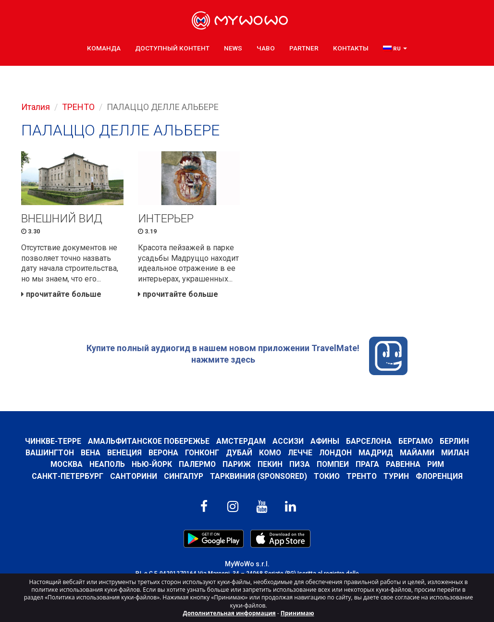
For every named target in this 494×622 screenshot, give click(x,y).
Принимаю (297, 613)
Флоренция (439, 476)
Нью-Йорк (152, 464)
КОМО (270, 452)
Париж (236, 464)
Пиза (299, 464)
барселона (369, 441)
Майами (417, 452)
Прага (367, 464)
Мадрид (375, 452)
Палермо (197, 464)
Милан (455, 452)
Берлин (454, 441)
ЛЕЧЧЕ (300, 452)
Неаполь (107, 464)
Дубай (239, 452)
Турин (396, 476)
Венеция (124, 452)
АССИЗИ (288, 441)
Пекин (270, 464)
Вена (90, 452)
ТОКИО (327, 476)
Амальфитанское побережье (149, 441)
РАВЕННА (403, 464)
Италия (35, 107)
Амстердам (241, 441)
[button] (395, 48)
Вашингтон (49, 452)
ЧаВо (266, 48)
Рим (435, 464)
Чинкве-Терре (53, 441)
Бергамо (415, 441)
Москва (66, 464)
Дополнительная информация (229, 613)
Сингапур (183, 476)
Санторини (133, 476)
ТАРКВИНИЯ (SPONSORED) (258, 476)
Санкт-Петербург (67, 476)
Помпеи (333, 464)
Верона (163, 452)
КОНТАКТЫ (351, 48)
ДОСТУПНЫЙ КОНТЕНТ (172, 48)
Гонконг (202, 452)
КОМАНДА (104, 48)
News (233, 48)
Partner (304, 48)
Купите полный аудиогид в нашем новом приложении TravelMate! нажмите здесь (247, 356)
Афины (324, 441)
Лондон (335, 452)
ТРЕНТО (78, 107)
